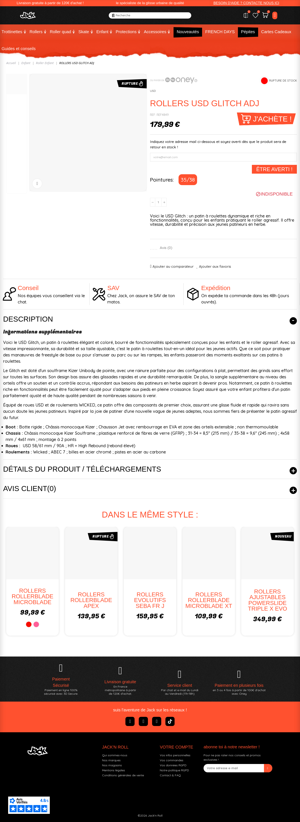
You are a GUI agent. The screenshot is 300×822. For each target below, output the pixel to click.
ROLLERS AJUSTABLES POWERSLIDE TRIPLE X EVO (267, 600)
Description (28, 319)
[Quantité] (158, 202)
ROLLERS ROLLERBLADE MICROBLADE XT (208, 600)
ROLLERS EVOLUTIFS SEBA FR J (150, 600)
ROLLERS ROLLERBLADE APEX (91, 600)
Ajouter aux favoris (215, 266)
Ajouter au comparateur (173, 266)
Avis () (166, 248)
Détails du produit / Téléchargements (82, 469)
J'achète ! (272, 119)
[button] (246, 3)
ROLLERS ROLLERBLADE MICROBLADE (32, 596)
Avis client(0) (29, 488)
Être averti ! (274, 169)
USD (153, 91)
